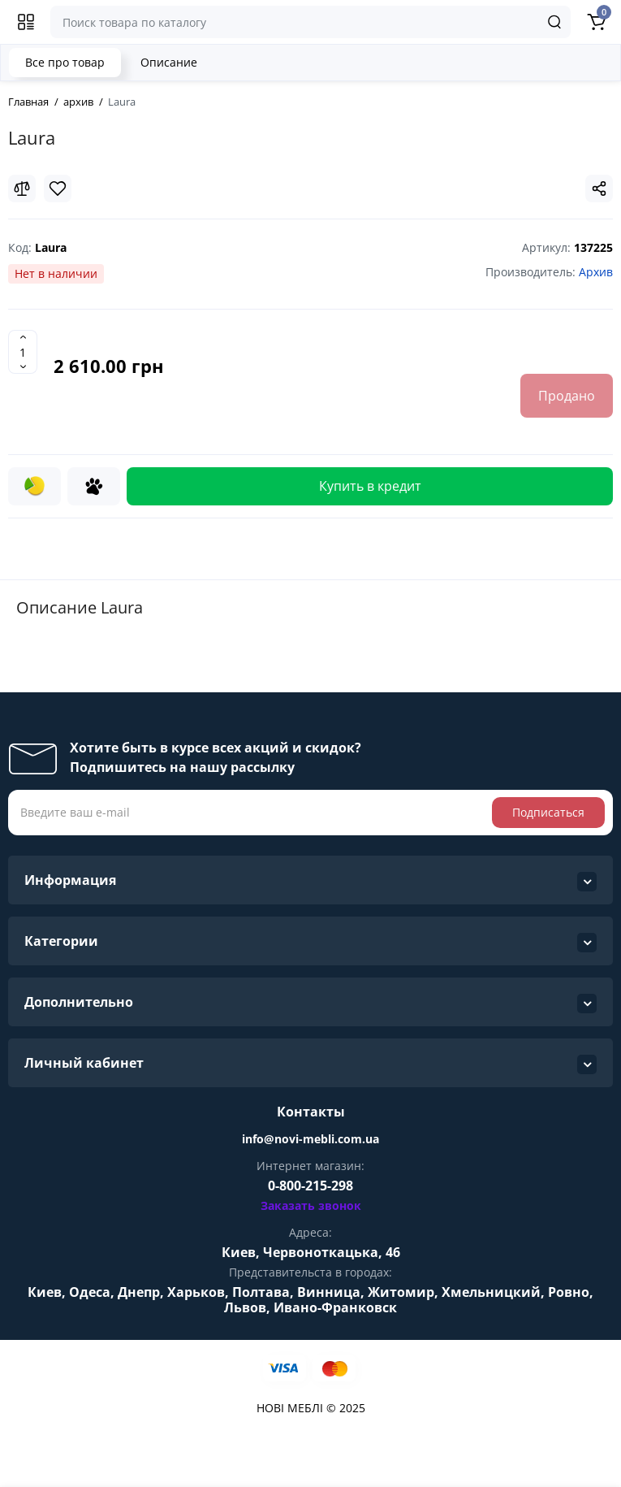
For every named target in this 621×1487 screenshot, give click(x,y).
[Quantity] (22, 352)
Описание (168, 62)
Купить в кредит (370, 486)
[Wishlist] (57, 188)
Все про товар (65, 62)
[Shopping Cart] (596, 22)
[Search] (554, 22)
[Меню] (26, 22)
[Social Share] (599, 188)
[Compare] (22, 188)
